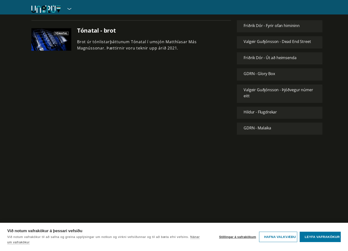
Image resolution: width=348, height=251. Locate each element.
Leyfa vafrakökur (322, 237)
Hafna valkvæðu (280, 237)
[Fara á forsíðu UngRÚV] (46, 9)
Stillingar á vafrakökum (237, 237)
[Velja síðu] (68, 8)
